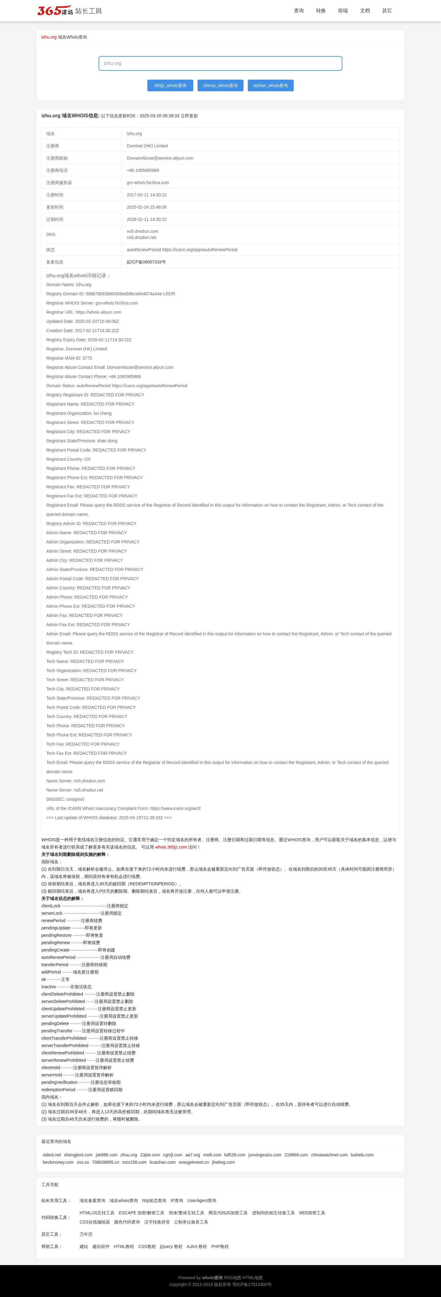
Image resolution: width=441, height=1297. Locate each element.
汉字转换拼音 (157, 1221)
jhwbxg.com (223, 1162)
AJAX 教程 (197, 1246)
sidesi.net (52, 1154)
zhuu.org (128, 1154)
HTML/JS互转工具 (97, 1212)
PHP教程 (220, 1246)
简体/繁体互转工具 (186, 1212)
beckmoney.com (58, 1162)
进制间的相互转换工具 (273, 1212)
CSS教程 (147, 1246)
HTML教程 (124, 1246)
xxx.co (83, 1162)
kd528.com (234, 1154)
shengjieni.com (78, 1154)
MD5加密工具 (312, 1212)
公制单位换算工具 (191, 1221)
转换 (321, 10)
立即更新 (189, 115)
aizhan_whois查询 (270, 85)
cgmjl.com (172, 1154)
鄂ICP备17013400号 (252, 1284)
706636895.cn (105, 1162)
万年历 (86, 1234)
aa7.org (192, 1154)
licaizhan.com (163, 1162)
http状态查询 (154, 1200)
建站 (84, 1246)
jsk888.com (107, 1154)
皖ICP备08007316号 (146, 261)
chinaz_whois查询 (220, 85)
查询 (299, 10)
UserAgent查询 (201, 1200)
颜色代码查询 (127, 1221)
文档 (365, 10)
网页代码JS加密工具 (228, 1212)
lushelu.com (362, 1154)
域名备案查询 (92, 1200)
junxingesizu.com (264, 1154)
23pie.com (150, 1154)
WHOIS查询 (298, 839)
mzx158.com (134, 1162)
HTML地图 (253, 1277)
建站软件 (101, 1246)
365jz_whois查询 (170, 85)
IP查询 (177, 1200)
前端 (343, 10)
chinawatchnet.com (329, 1154)
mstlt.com (212, 1154)
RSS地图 (232, 1277)
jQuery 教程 (171, 1246)
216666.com (296, 1154)
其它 (387, 10)
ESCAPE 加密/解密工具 (141, 1212)
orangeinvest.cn (194, 1162)
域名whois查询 (124, 1200)
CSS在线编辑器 (95, 1221)
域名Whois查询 (72, 37)
